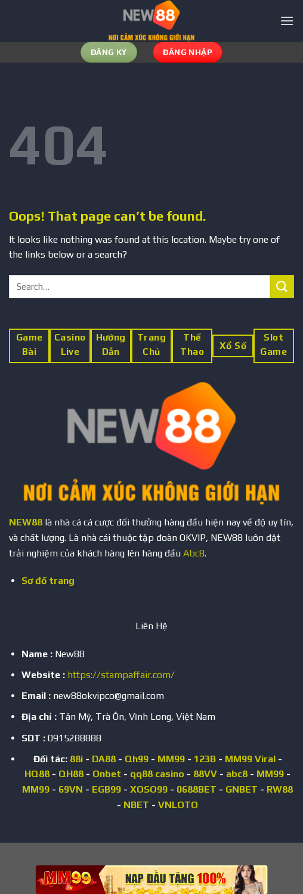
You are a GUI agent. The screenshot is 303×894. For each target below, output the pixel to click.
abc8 (237, 773)
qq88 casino (157, 773)
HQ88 (37, 773)
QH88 (71, 773)
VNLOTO (178, 805)
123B (205, 759)
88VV (205, 773)
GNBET (241, 789)
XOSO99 (149, 789)
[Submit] (282, 286)
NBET (136, 805)
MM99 (171, 759)
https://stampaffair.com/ (121, 674)
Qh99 (137, 759)
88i (76, 759)
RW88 (280, 789)
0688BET (197, 789)
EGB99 (106, 789)
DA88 (104, 759)
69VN (70, 789)
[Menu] (287, 20)
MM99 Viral (250, 759)
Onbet (106, 773)
